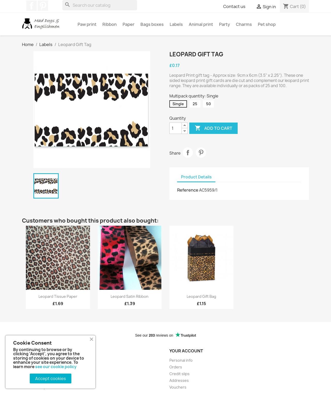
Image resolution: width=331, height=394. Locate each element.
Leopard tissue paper (58, 296)
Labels (176, 24)
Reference (187, 190)
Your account (186, 351)
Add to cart (213, 128)
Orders (175, 367)
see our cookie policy (56, 366)
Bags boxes (152, 24)
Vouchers (177, 387)
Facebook (31, 6)
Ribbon (109, 24)
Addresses (179, 380)
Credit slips (179, 373)
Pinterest (43, 6)
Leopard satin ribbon (129, 296)
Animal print (201, 24)
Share (188, 152)
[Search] (99, 5)
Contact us (234, 6)
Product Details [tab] (196, 177)
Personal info (181, 360)
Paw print (87, 24)
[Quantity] (175, 128)
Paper (128, 24)
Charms (244, 24)
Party (224, 24)
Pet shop (267, 24)
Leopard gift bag (201, 296)
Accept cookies (50, 378)
